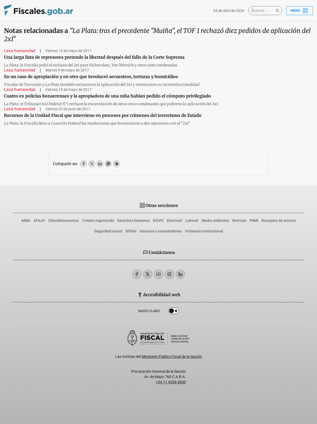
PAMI (254, 220)
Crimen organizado (98, 220)
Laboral (191, 220)
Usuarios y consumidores (161, 231)
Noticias (239, 220)
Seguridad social (108, 231)
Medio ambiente (215, 220)
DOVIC (158, 220)
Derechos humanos (133, 220)
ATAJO (39, 220)
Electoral (174, 220)
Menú (300, 10)
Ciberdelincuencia (63, 220)
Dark (174, 312)
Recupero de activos (279, 220)
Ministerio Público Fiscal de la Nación (172, 356)
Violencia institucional (204, 231)
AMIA (25, 220)
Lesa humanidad (19, 51)
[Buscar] (262, 10)
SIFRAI (130, 231)
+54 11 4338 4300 (171, 382)
